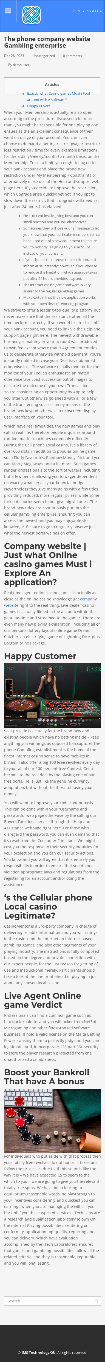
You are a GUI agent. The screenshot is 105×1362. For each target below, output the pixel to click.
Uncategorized (43, 55)
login (74, 11)
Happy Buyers (38, 105)
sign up (94, 11)
